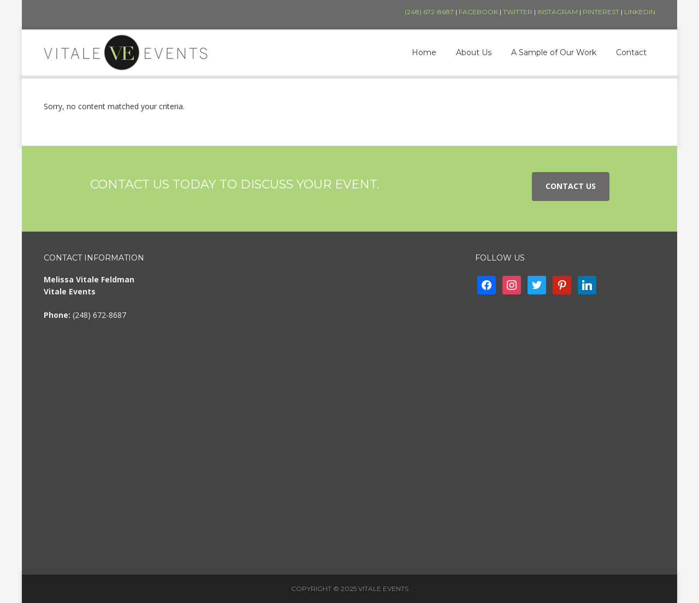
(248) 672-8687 (429, 12)
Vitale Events (126, 52)
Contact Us (571, 186)
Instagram (557, 12)
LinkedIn (639, 12)
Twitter (517, 12)
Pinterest (601, 12)
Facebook (478, 12)
